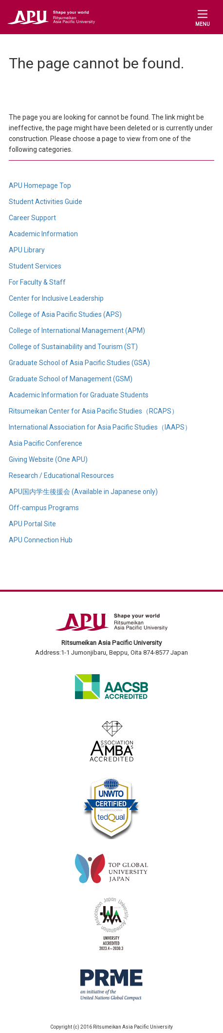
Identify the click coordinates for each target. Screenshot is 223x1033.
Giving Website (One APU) (48, 459)
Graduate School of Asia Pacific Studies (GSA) (79, 363)
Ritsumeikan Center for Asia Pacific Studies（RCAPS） (93, 411)
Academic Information (43, 234)
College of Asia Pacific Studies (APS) (65, 314)
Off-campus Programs (44, 508)
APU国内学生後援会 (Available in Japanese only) (83, 492)
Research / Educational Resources (61, 475)
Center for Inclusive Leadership (56, 298)
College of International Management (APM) (77, 330)
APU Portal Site (32, 524)
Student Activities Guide (45, 202)
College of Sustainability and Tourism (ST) (73, 347)
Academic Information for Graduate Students (79, 395)
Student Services (35, 266)
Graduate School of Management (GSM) (70, 379)
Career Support (32, 218)
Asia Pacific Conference (45, 443)
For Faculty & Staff (37, 282)
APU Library (27, 250)
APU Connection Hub (41, 540)
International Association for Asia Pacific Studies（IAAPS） (100, 427)
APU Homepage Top (40, 185)
